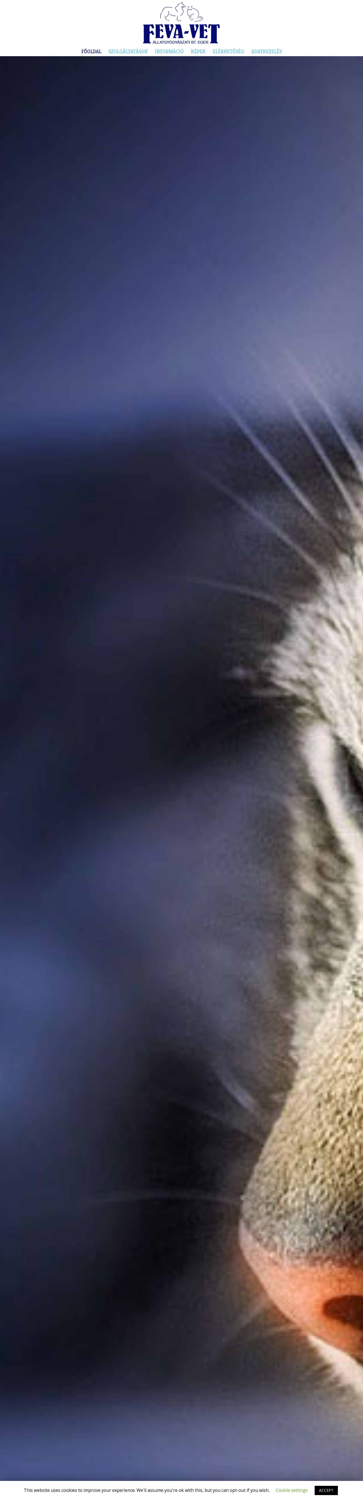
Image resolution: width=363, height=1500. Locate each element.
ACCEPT (326, 1490)
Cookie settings (292, 1490)
